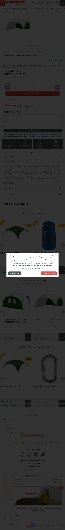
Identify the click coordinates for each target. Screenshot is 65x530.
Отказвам (15, 273)
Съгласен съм (48, 273)
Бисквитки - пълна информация (32, 268)
